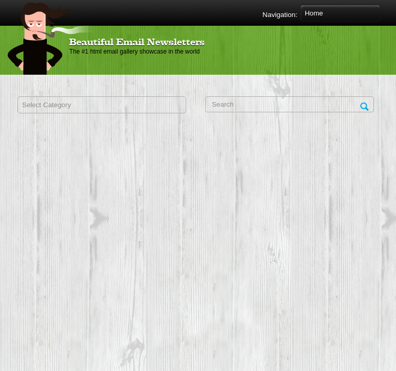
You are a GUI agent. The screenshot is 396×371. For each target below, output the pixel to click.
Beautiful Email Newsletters (137, 43)
